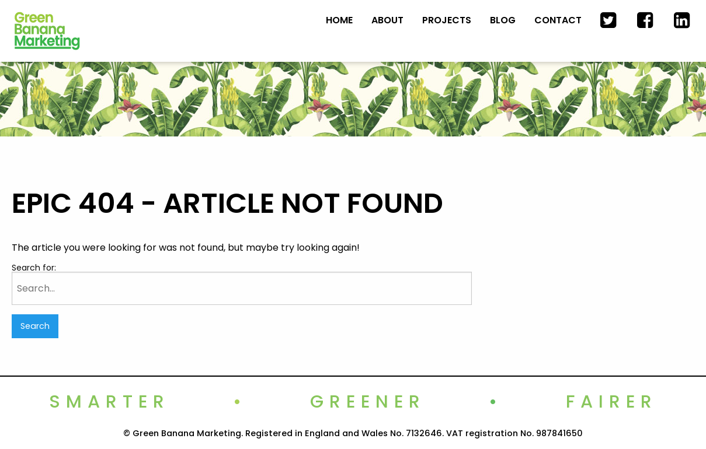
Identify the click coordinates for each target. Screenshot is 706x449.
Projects (446, 20)
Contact (558, 20)
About (387, 20)
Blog (503, 20)
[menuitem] (339, 20)
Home (339, 20)
